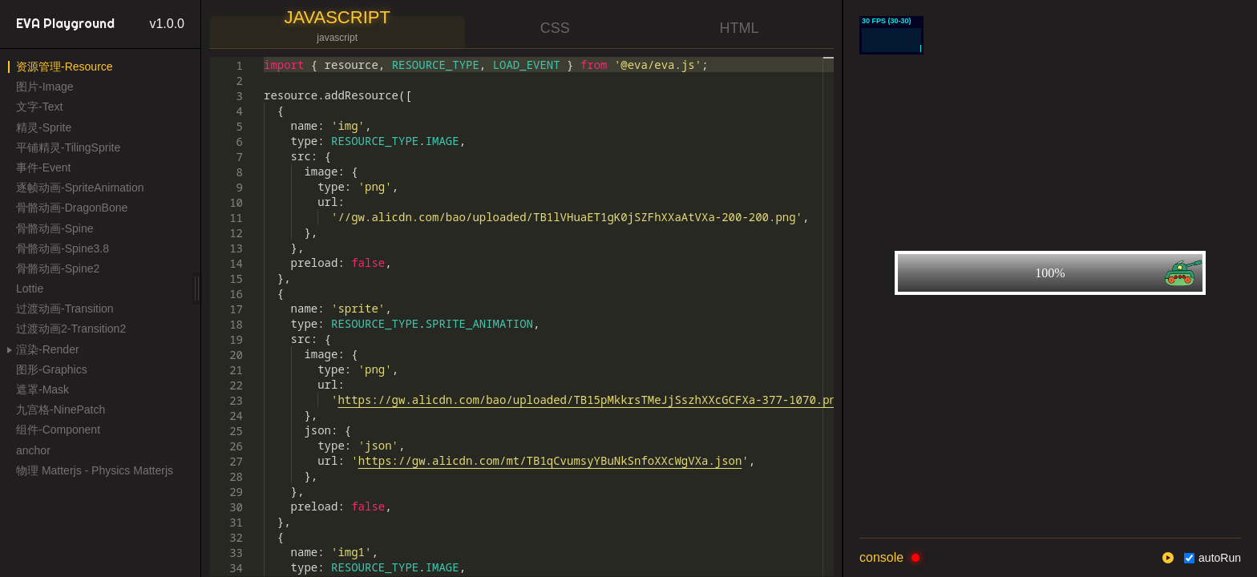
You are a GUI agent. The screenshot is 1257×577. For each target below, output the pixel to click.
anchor (33, 450)
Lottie (29, 288)
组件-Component (58, 429)
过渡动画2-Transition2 (71, 328)
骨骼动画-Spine (54, 228)
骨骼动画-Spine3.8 (62, 248)
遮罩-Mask (42, 389)
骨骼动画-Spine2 (57, 268)
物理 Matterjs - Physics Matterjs (94, 470)
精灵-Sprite (43, 127)
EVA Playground (65, 23)
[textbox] (264, 57)
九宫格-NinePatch (60, 409)
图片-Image (45, 86)
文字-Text (39, 106)
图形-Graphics (51, 369)
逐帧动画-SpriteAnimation (80, 187)
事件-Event (43, 167)
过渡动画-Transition (65, 308)
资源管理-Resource (64, 66)
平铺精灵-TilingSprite (68, 147)
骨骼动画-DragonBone (71, 207)
